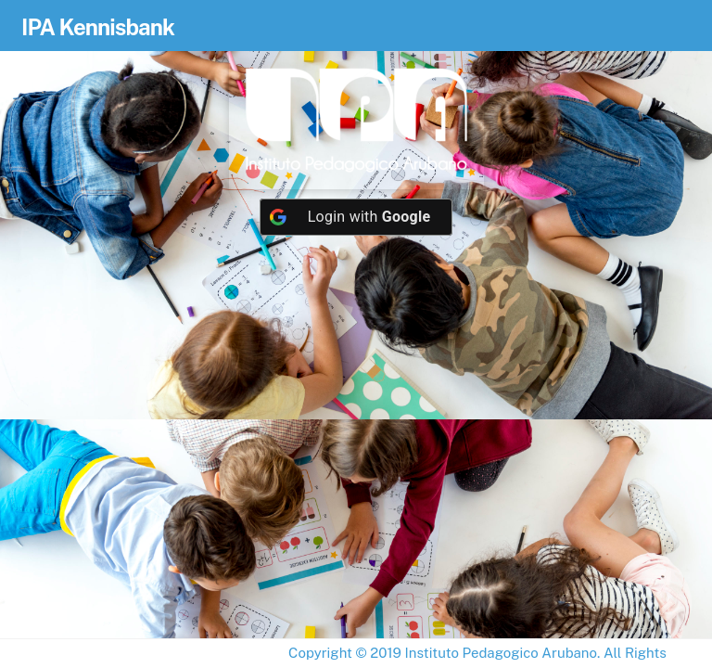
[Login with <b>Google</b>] (356, 217)
